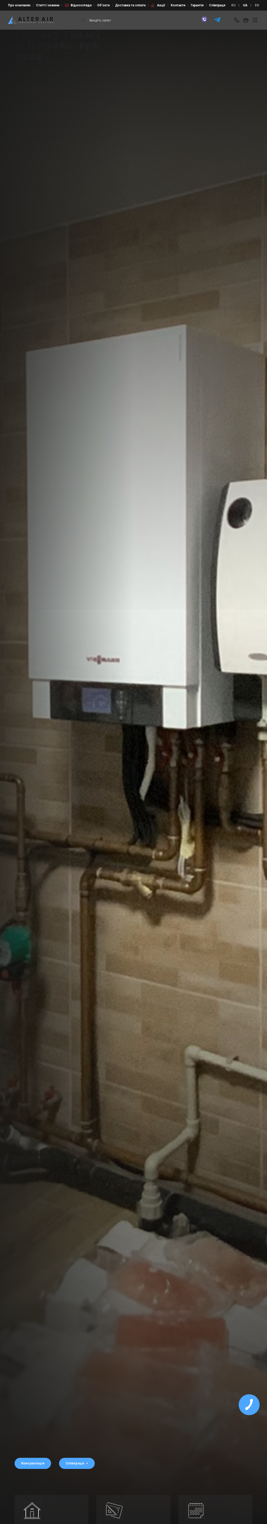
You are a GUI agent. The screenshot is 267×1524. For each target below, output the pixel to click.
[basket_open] (247, 20)
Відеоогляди (81, 5)
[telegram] (217, 22)
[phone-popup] (237, 20)
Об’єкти (103, 5)
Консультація (32, 1463)
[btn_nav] (255, 20)
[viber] (204, 22)
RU (233, 5)
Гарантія (197, 5)
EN (257, 5)
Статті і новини (47, 5)
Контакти (178, 5)
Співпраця (217, 5)
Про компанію (19, 5)
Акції (161, 5)
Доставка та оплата (130, 5)
